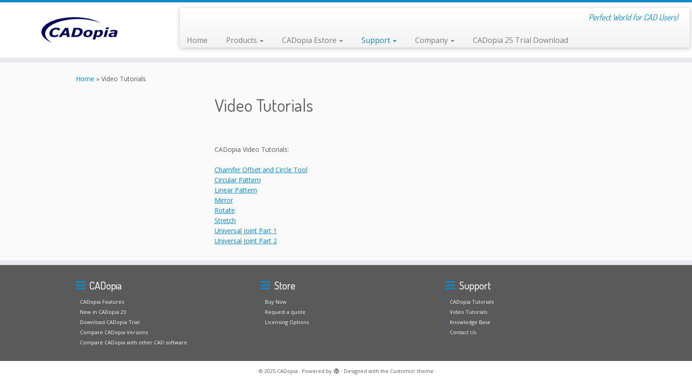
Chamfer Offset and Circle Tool (260, 169)
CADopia (287, 370)
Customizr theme (412, 370)
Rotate (224, 210)
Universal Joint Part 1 (245, 230)
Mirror (223, 200)
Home (197, 40)
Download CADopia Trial (110, 322)
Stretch (225, 220)
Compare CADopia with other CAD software (133, 342)
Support (379, 40)
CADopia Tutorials (472, 301)
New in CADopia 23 (103, 311)
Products (244, 40)
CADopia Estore (312, 40)
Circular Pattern (237, 179)
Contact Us (463, 332)
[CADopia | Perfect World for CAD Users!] (79, 30)
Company (434, 40)
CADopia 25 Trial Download (520, 40)
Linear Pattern (235, 190)
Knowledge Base (470, 322)
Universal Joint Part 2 (245, 240)
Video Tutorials (468, 311)
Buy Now (276, 301)
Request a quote (285, 311)
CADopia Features (102, 301)
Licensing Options (287, 322)
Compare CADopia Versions (114, 332)
